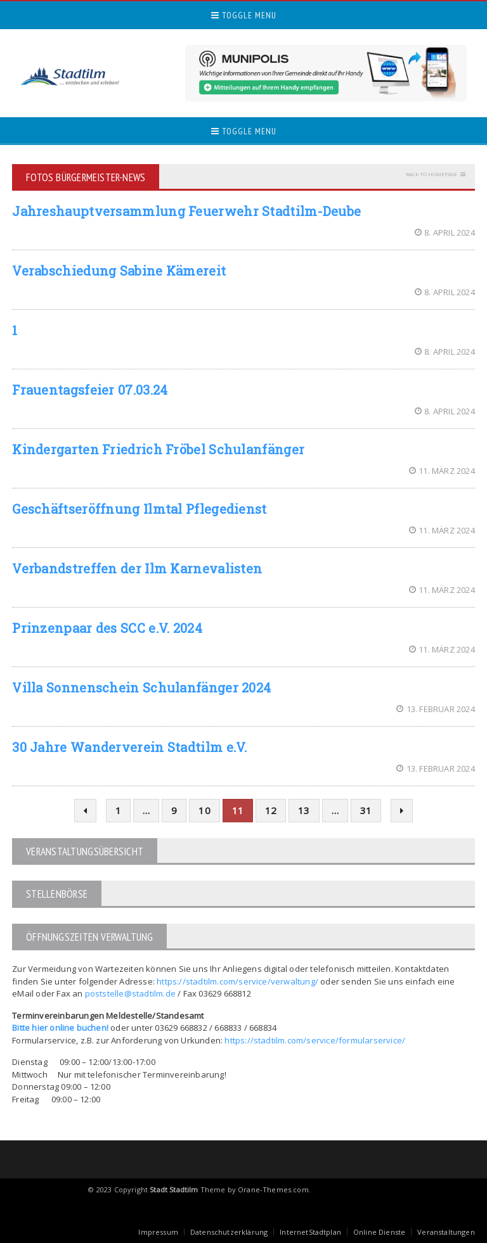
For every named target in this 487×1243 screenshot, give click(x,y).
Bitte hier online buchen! (60, 1027)
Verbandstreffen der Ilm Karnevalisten (137, 568)
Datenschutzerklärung (229, 1232)
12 (270, 810)
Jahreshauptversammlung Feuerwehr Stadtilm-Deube (186, 211)
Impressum (158, 1232)
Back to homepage (431, 173)
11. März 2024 (442, 470)
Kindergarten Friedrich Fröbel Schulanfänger (158, 449)
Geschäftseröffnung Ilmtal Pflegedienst (139, 508)
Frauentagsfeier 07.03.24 (89, 389)
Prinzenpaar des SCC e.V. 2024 (107, 628)
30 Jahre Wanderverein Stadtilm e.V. (129, 747)
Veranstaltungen (445, 1232)
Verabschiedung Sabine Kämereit (119, 270)
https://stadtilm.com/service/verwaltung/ (237, 981)
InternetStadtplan (310, 1232)
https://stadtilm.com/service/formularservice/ (314, 1040)
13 (303, 810)
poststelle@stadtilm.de (130, 993)
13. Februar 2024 (435, 709)
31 (366, 810)
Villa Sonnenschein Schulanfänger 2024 (141, 687)
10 (204, 810)
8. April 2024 (445, 232)
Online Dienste (379, 1232)
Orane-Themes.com (273, 1189)
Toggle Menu (243, 15)
